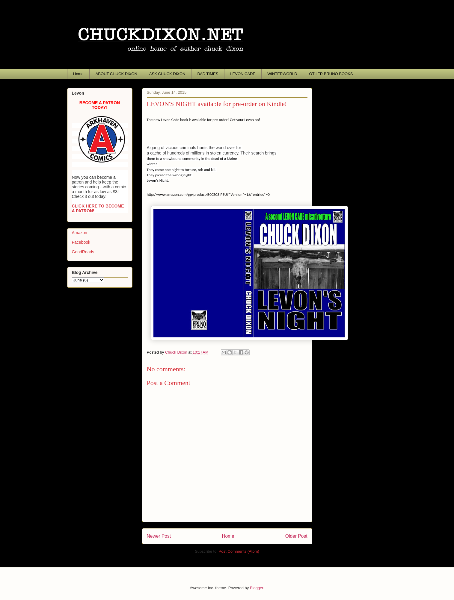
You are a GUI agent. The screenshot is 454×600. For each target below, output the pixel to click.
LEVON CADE (242, 74)
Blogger (256, 588)
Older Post (296, 536)
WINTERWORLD (282, 74)
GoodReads (83, 251)
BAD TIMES (207, 74)
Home (78, 74)
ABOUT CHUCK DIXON (116, 74)
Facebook (81, 242)
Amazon (79, 232)
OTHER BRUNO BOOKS (331, 74)
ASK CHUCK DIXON (167, 74)
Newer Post (159, 536)
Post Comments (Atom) (239, 551)
